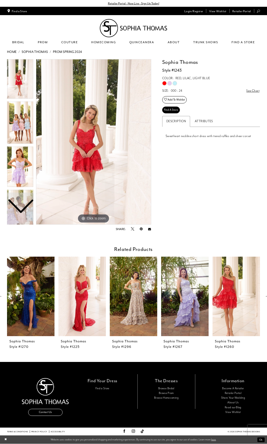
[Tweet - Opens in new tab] (133, 229)
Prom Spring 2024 (67, 52)
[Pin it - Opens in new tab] (141, 229)
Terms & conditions (17, 431)
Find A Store (171, 110)
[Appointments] (17, 11)
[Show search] (258, 11)
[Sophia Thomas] (133, 28)
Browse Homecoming (166, 397)
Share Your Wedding (233, 397)
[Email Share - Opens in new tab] (149, 229)
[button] (193, 11)
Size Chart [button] (253, 90)
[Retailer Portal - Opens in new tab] (241, 11)
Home (12, 52)
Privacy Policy (39, 431)
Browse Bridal (166, 388)
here (213, 439)
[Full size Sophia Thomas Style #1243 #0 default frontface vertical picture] (93, 142)
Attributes (204, 121)
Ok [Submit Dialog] (261, 439)
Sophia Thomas (35, 52)
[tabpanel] (93, 142)
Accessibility (58, 431)
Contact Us (45, 412)
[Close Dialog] (5, 439)
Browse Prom (166, 393)
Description (176, 121)
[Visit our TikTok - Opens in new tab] (142, 431)
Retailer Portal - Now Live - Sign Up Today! (133, 3)
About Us (233, 402)
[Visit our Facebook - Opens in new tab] (124, 432)
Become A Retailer (233, 388)
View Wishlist (233, 412)
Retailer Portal (233, 393)
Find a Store (102, 388)
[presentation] (30, 296)
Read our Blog (233, 407)
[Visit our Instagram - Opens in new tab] (133, 432)
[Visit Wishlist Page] (217, 11)
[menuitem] (17, 11)
